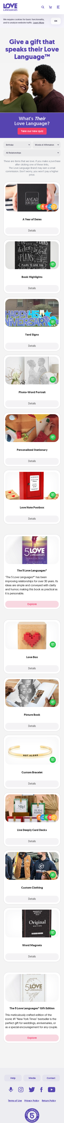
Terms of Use (15, 1100)
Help (13, 1078)
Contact (51, 1078)
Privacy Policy (31, 1100)
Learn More (38, 22)
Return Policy (49, 1100)
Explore (32, 604)
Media (32, 1078)
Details (32, 230)
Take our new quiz (32, 131)
